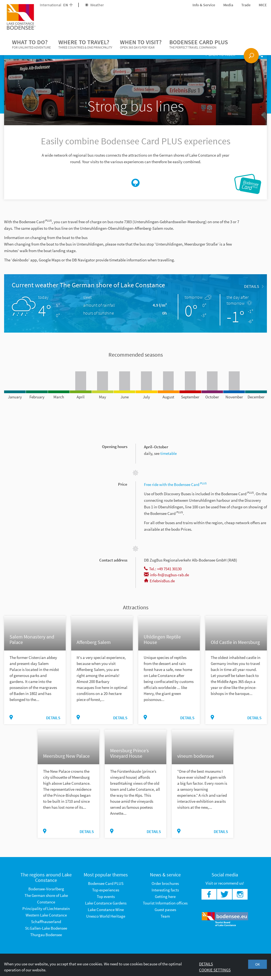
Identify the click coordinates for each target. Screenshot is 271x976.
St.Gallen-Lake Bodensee (46, 928)
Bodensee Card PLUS (198, 44)
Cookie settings (215, 969)
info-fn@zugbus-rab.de (166, 574)
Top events (106, 896)
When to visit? (141, 44)
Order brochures (165, 883)
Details (253, 286)
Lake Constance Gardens (106, 903)
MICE (263, 4)
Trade (246, 4)
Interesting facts (165, 890)
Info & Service (203, 4)
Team (165, 916)
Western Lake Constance (46, 915)
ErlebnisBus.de (159, 580)
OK (257, 964)
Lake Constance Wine (106, 909)
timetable (168, 453)
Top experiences (105, 890)
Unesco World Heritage (105, 916)
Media (228, 4)
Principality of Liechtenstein (46, 908)
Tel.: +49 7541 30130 (163, 568)
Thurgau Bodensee (46, 934)
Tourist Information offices (165, 903)
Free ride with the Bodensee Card (175, 484)
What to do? (31, 44)
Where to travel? (85, 44)
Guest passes (165, 909)
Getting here (165, 896)
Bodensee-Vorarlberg (46, 888)
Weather (94, 4)
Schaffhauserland (46, 921)
